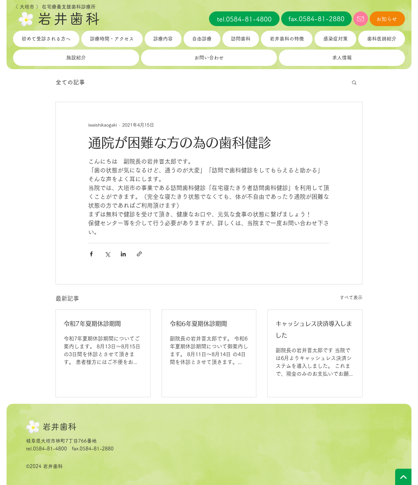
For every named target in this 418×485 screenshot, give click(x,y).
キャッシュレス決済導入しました (314, 329)
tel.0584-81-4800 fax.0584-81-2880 (70, 448)
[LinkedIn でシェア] (123, 254)
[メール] (360, 18)
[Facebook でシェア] (91, 254)
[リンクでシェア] (139, 254)
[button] (354, 82)
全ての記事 (70, 82)
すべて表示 (351, 297)
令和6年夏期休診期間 (198, 323)
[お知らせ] (387, 18)
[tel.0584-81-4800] (244, 18)
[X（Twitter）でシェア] (107, 254)
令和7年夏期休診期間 (92, 323)
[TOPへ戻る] (403, 477)
